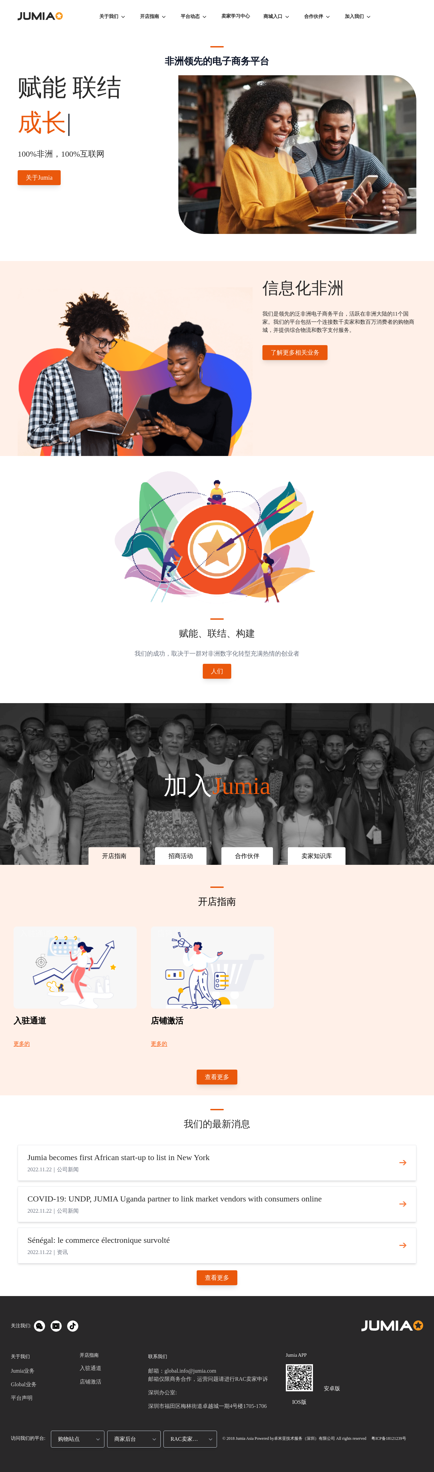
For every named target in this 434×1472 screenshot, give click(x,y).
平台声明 (22, 1398)
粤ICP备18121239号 (388, 1438)
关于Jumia (39, 177)
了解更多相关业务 (295, 352)
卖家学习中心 (235, 16)
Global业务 (24, 1384)
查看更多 (217, 1077)
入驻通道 (90, 1368)
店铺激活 (90, 1382)
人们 (217, 671)
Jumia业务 (23, 1371)
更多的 (22, 1044)
